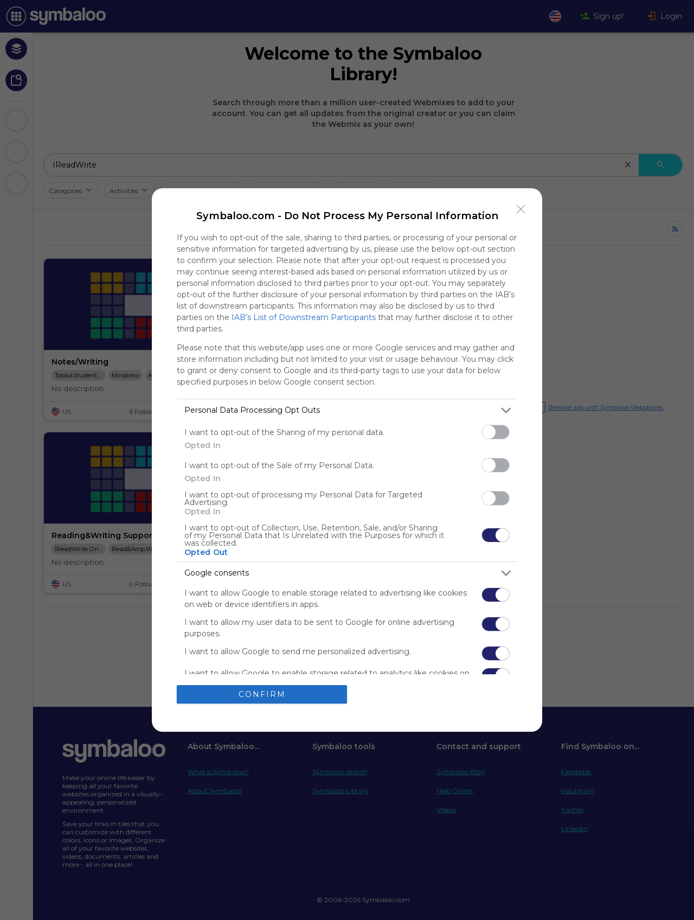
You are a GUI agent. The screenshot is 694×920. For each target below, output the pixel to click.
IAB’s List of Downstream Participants (304, 317)
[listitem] (347, 410)
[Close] (521, 209)
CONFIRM (262, 694)
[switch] (495, 432)
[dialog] (347, 460)
